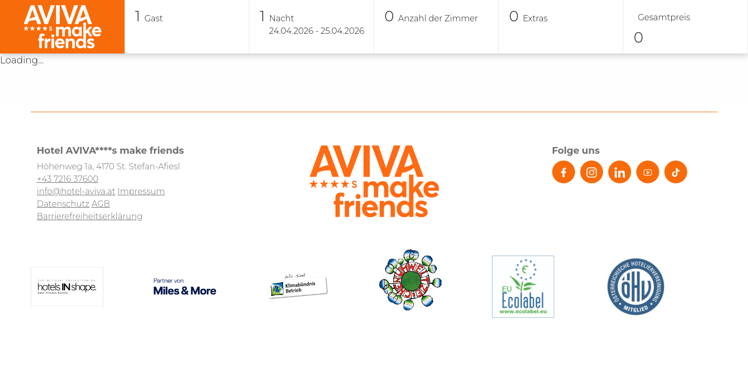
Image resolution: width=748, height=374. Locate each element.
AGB (100, 204)
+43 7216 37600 (68, 179)
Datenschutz (63, 204)
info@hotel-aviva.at (76, 191)
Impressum (141, 191)
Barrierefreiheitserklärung (90, 216)
